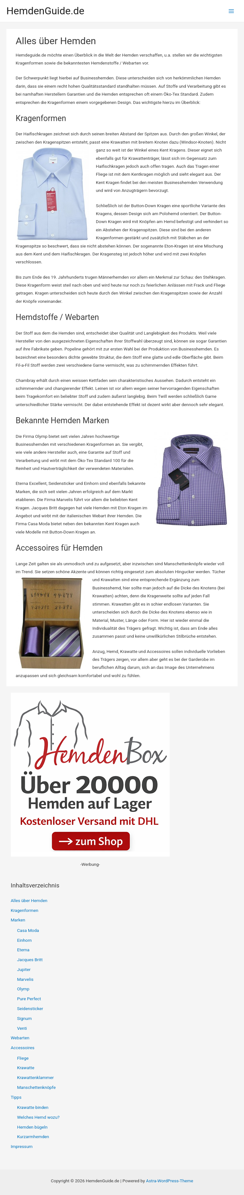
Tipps (16, 1097)
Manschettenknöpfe (36, 1087)
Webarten (20, 1037)
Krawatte (25, 1067)
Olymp (23, 988)
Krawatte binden (33, 1107)
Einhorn (24, 940)
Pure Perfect (29, 998)
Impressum (22, 1146)
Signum (24, 1018)
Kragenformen (24, 910)
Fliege (23, 1058)
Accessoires (23, 1047)
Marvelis (25, 979)
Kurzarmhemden (33, 1136)
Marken (18, 919)
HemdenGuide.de (45, 11)
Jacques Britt (30, 959)
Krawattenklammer (35, 1077)
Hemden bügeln (32, 1127)
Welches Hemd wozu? (38, 1117)
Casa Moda (28, 930)
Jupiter (23, 969)
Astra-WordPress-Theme (169, 1180)
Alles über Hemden (29, 900)
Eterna (23, 949)
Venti (22, 1028)
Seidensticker (30, 1008)
